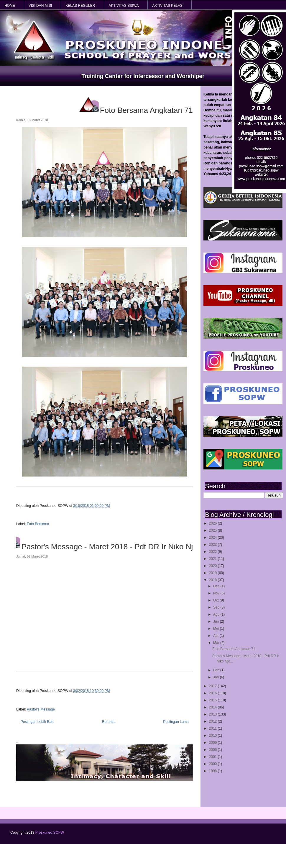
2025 (213, 530)
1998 (213, 771)
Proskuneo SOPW (49, 832)
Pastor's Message (41, 709)
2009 (213, 743)
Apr (216, 636)
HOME (9, 6)
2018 (213, 580)
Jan (216, 677)
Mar (216, 643)
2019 (213, 573)
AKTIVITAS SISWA (124, 6)
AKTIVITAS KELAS (167, 6)
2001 (213, 757)
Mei (216, 629)
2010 (213, 735)
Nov (217, 593)
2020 (213, 566)
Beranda (108, 722)
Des (217, 586)
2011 (213, 728)
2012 (213, 721)
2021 (213, 559)
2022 (213, 552)
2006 (213, 750)
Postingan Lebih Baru (38, 722)
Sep (217, 607)
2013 (213, 714)
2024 (213, 537)
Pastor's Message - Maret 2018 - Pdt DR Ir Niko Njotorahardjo (120, 546)
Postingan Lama (176, 722)
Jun (216, 621)
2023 (213, 545)
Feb (216, 670)
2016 (213, 693)
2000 (213, 764)
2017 (213, 686)
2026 (213, 523)
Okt (216, 600)
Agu (217, 614)
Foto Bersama (38, 524)
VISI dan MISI (40, 6)
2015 (213, 700)
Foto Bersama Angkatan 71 (233, 649)
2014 (213, 707)
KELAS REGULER (80, 6)
